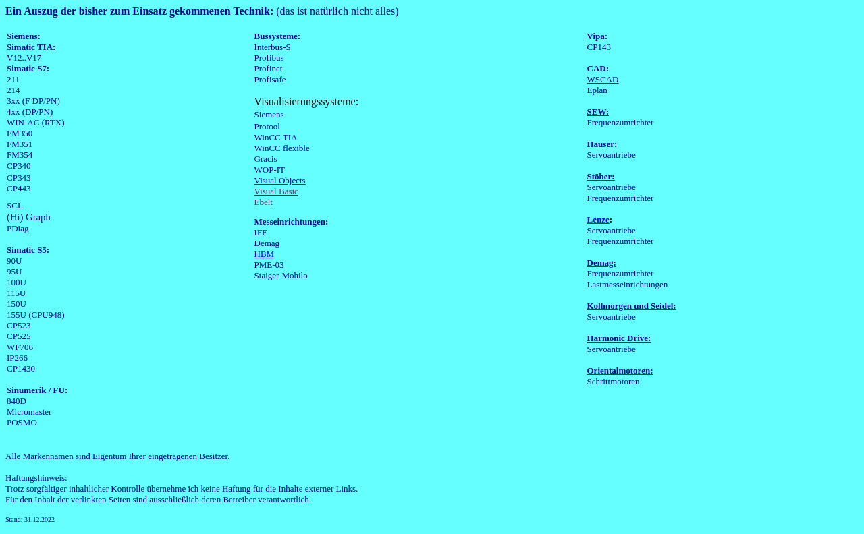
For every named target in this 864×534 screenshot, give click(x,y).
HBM (264, 254)
